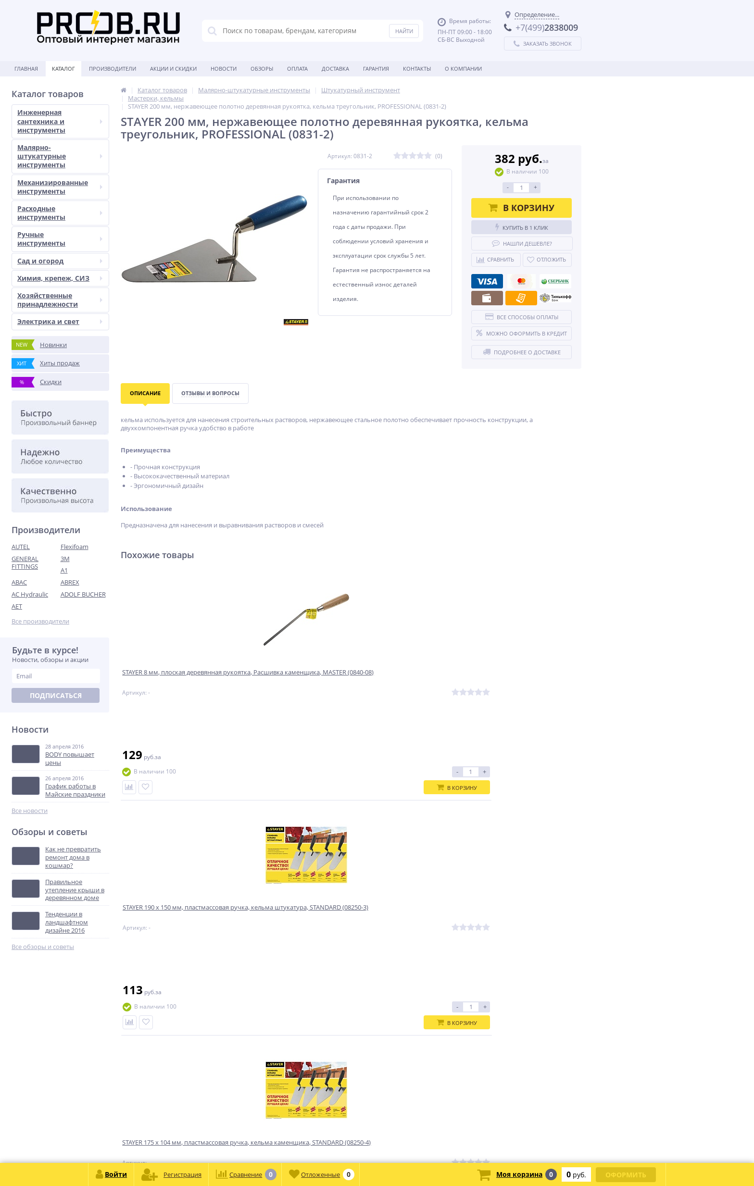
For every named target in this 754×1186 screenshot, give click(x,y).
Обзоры (262, 68)
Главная (26, 68)
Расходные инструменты (59, 213)
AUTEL (21, 546)
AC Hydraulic (30, 594)
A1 (64, 570)
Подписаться (56, 695)
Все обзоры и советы (43, 947)
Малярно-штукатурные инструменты (59, 156)
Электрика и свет (59, 321)
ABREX (70, 582)
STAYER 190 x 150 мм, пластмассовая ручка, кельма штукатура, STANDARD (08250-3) (290, 683)
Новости (224, 68)
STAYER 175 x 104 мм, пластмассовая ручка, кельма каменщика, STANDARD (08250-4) (407, 683)
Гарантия (376, 68)
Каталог (63, 68)
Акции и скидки (173, 68)
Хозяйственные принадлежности (59, 300)
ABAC (19, 582)
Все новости (30, 811)
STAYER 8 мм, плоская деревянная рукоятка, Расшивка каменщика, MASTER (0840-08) (177, 683)
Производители (112, 68)
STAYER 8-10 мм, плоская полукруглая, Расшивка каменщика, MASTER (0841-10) (518, 683)
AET (17, 606)
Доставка (335, 68)
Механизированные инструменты (59, 187)
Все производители (40, 621)
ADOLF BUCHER (83, 594)
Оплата (297, 68)
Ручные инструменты (59, 239)
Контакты (417, 68)
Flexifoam (74, 546)
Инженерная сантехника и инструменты (59, 121)
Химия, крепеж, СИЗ (59, 278)
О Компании (463, 68)
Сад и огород (59, 260)
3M (65, 558)
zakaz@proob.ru (134, 1140)
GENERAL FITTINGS (25, 562)
